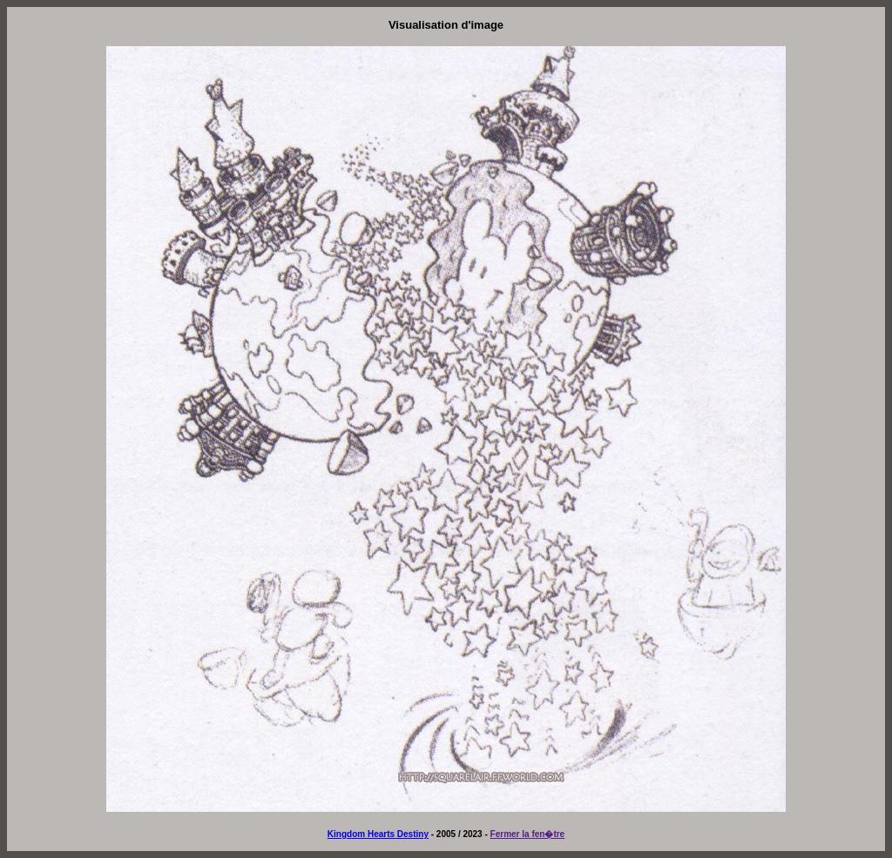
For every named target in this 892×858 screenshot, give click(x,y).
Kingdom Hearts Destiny (378, 834)
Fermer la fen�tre (527, 834)
